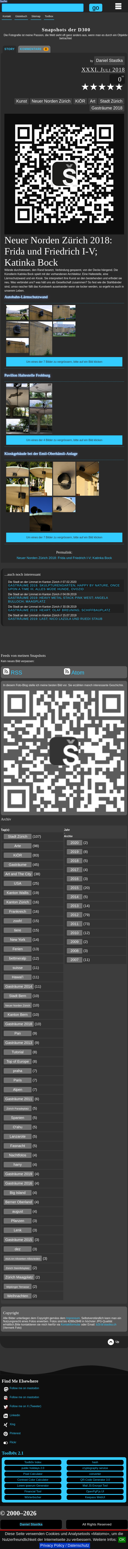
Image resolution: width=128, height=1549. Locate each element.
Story (9, 49)
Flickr (13, 1442)
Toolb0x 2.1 (12, 1453)
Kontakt (7, 16)
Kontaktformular (71, 1324)
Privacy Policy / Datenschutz (64, 1545)
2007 (74, 960)
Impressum (73, 1318)
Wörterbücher (33, 1497)
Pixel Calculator (32, 1473)
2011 (74, 924)
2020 (74, 843)
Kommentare (34, 49)
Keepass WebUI (95, 1497)
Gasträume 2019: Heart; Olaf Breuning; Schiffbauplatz (59, 610)
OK (122, 1539)
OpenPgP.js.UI (95, 1491)
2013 (74, 906)
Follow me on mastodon (24, 1388)
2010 (74, 933)
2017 (74, 870)
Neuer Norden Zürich (51, 101)
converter (95, 1473)
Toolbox (49, 16)
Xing (12, 1424)
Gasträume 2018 (107, 108)
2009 (74, 942)
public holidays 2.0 (33, 1468)
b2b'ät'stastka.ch (106, 1324)
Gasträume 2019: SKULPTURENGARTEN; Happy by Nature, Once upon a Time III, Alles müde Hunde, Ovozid (64, 587)
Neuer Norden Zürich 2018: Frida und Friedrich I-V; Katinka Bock (64, 558)
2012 (74, 915)
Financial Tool (33, 1491)
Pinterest (15, 1433)
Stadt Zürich (111, 101)
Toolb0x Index (32, 1462)
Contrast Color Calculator (32, 1479)
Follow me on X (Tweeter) (25, 1406)
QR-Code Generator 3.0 (95, 1479)
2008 (74, 951)
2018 (74, 861)
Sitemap (36, 16)
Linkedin (15, 1415)
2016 (74, 879)
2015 (74, 888)
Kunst (21, 101)
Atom (74, 672)
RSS (12, 672)
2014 (74, 897)
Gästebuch (21, 16)
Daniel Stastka (109, 60)
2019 (74, 852)
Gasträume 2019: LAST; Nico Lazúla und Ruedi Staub (55, 619)
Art (92, 101)
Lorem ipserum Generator (33, 1485)
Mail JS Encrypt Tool (95, 1485)
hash (95, 1462)
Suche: (4, 1)
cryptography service (95, 1468)
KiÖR (80, 101)
